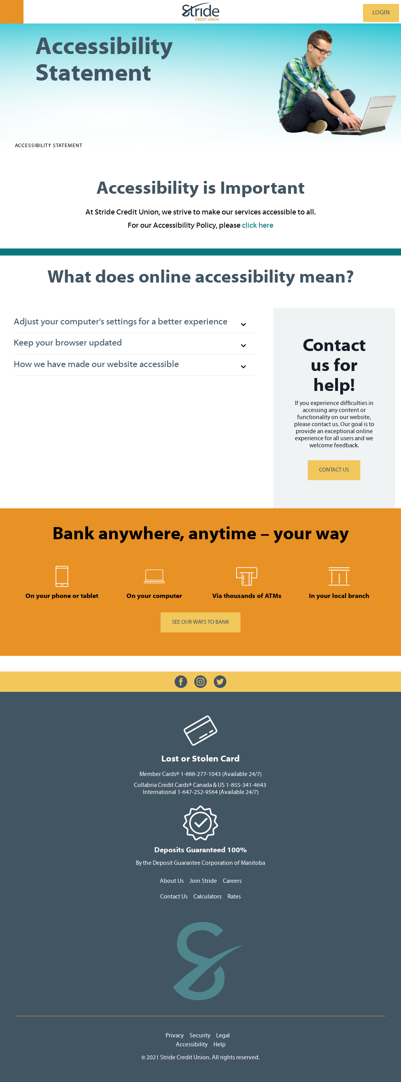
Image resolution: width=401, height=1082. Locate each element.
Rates (234, 896)
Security (199, 1035)
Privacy (175, 1035)
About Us (172, 881)
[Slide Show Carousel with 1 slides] (200, 582)
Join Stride (203, 881)
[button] (134, 322)
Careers (232, 881)
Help (219, 1044)
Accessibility (192, 1044)
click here (257, 225)
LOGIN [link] (381, 12)
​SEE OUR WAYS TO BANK (200, 622)
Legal (223, 1035)
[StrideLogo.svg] (200, 12)
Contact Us (174, 896)
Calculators (208, 896)
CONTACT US (334, 470)
